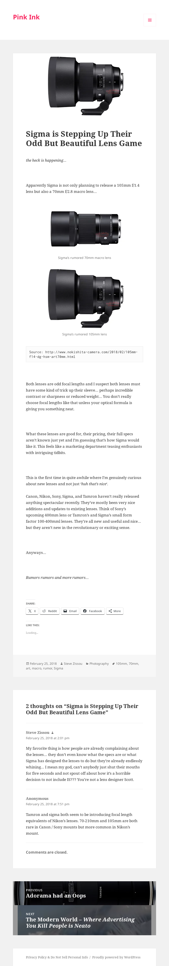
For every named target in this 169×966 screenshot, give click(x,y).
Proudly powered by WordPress (116, 957)
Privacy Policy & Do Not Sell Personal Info (57, 957)
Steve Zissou (73, 663)
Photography (99, 663)
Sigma (58, 668)
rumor (47, 668)
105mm (121, 663)
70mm (133, 663)
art (28, 668)
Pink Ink (26, 16)
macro (36, 668)
